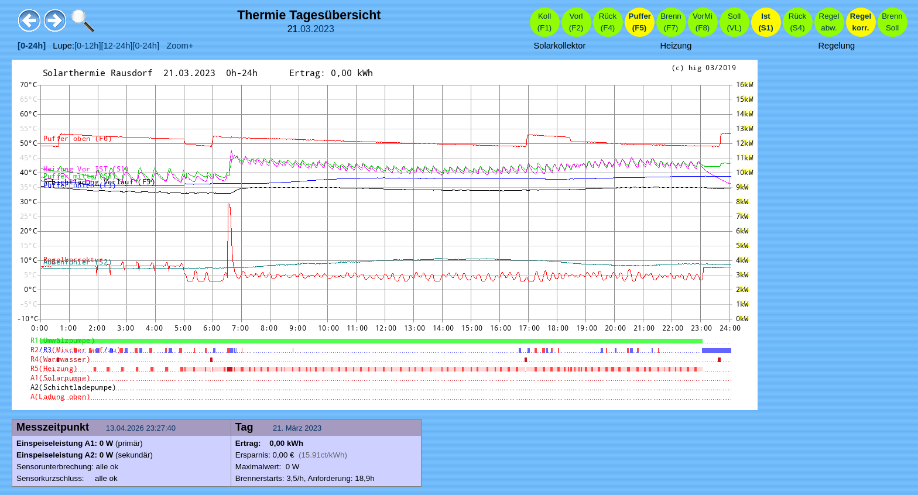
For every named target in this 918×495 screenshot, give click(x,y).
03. (306, 29)
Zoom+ (176, 45)
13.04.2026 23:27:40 (142, 428)
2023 (323, 29)
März (294, 428)
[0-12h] (87, 45)
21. (279, 428)
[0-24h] (145, 45)
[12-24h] (117, 45)
